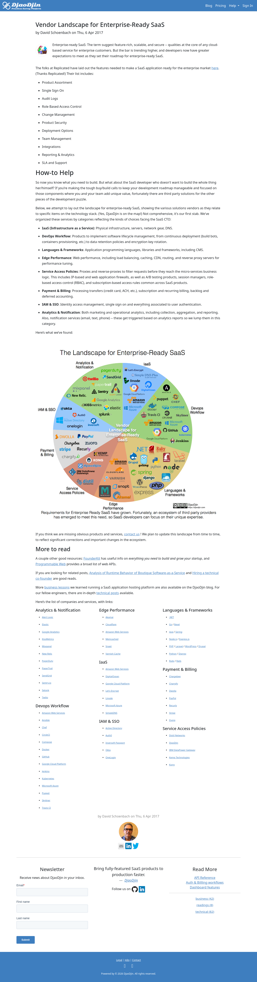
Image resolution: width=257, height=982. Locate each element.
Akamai (109, 617)
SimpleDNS (111, 712)
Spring (178, 631)
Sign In (248, 5)
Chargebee (175, 676)
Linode (109, 698)
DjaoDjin (173, 742)
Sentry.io (46, 682)
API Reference (204, 877)
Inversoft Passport (115, 742)
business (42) (205, 899)
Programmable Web (51, 564)
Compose (47, 741)
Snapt (109, 646)
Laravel (179, 646)
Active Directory (114, 728)
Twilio (45, 697)
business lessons (57, 587)
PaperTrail (47, 668)
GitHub (45, 756)
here (214, 68)
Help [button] (233, 5)
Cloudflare (111, 624)
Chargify (173, 683)
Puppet (46, 793)
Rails (178, 660)
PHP (171, 646)
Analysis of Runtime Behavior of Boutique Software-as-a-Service (137, 573)
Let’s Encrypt (112, 690)
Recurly (173, 705)
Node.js (173, 638)
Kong (172, 764)
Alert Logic (47, 617)
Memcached (112, 638)
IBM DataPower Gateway (182, 749)
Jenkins (45, 771)
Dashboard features (205, 887)
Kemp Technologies (179, 757)
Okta (108, 749)
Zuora (172, 720)
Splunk (45, 690)
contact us (132, 534)
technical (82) (204, 912)
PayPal (172, 698)
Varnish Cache (113, 653)
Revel (177, 624)
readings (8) (204, 905)
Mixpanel (47, 646)
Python (172, 653)
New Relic (47, 653)
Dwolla (172, 690)
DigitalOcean (112, 676)
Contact (136, 960)
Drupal (202, 646)
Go (170, 624)
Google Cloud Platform (54, 763)
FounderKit (92, 558)
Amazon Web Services (53, 712)
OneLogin (111, 757)
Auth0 (109, 735)
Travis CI (46, 807)
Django (182, 653)
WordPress (190, 646)
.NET (171, 617)
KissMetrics (48, 638)
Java (171, 631)
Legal (119, 960)
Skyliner (46, 800)
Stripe (172, 712)
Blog (208, 5)
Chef (44, 727)
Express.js (184, 638)
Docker (45, 749)
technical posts (107, 593)
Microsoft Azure (50, 785)
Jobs (127, 960)
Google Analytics (50, 631)
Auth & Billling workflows (204, 882)
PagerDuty (47, 660)
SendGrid (47, 675)
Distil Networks (177, 735)
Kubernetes (48, 778)
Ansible (46, 720)
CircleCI (46, 734)
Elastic (45, 624)
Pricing (220, 5)
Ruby (171, 660)
